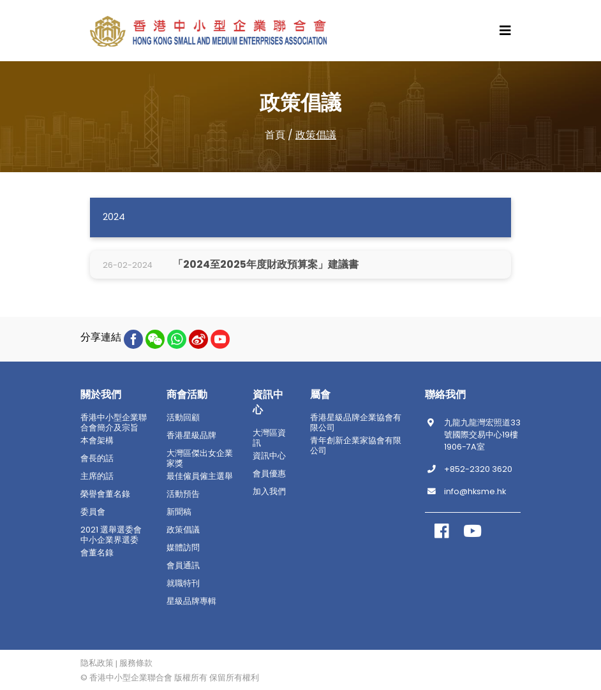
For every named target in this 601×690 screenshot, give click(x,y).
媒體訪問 (183, 548)
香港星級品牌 (191, 435)
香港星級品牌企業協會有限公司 (355, 423)
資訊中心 (269, 456)
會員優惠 (269, 474)
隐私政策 (97, 663)
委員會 (92, 512)
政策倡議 (315, 135)
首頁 (275, 135)
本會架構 (97, 441)
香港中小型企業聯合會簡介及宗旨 (113, 423)
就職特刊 (183, 583)
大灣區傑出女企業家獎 (200, 458)
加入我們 (269, 492)
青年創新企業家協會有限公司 (355, 446)
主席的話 (97, 476)
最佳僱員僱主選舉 (200, 476)
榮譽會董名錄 (105, 494)
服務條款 (135, 663)
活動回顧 (183, 418)
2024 (114, 216)
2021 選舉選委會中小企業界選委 (111, 535)
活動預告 (183, 494)
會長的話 (97, 458)
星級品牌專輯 (191, 601)
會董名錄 (97, 553)
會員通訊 (183, 566)
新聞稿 (179, 512)
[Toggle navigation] (505, 30)
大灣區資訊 (269, 438)
